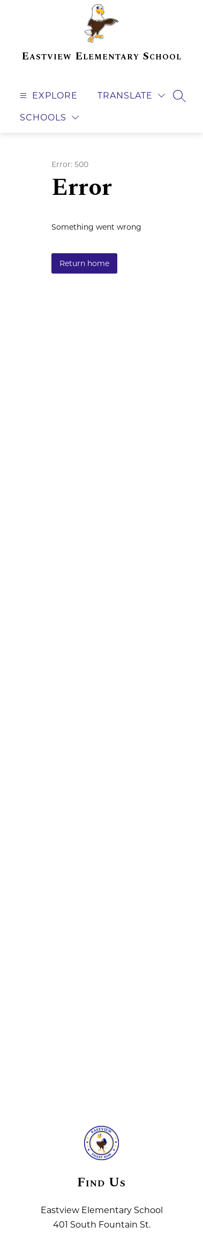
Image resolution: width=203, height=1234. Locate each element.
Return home (84, 263)
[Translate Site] (131, 95)
